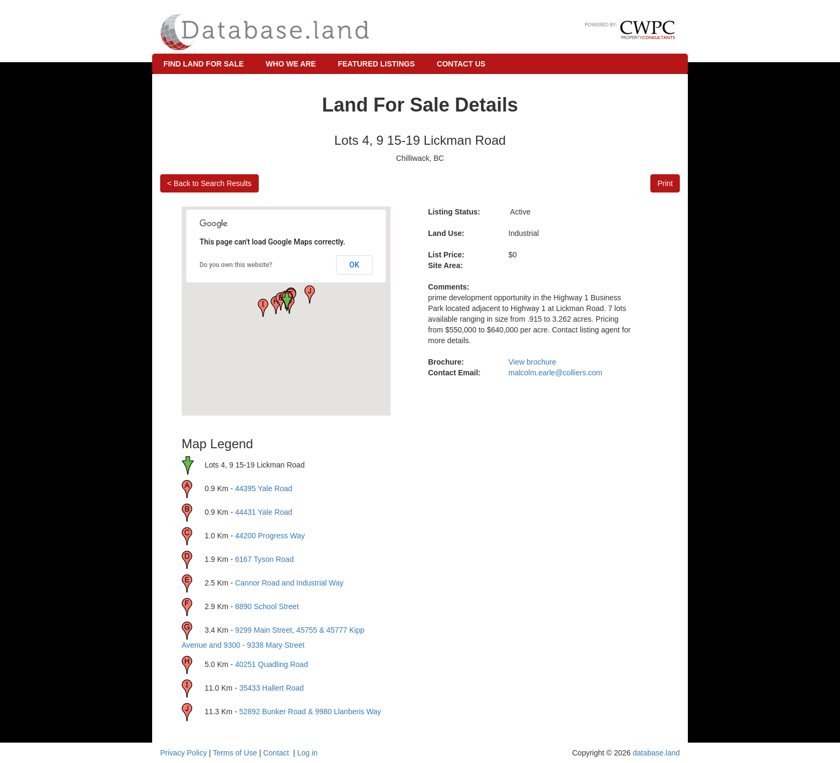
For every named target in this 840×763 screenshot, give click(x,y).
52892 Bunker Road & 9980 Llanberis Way (310, 711)
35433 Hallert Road (271, 688)
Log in (307, 753)
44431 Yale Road (263, 512)
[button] (263, 308)
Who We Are (291, 64)
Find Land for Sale (203, 64)
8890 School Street (267, 606)
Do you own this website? (236, 265)
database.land (656, 753)
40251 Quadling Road (271, 664)
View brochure (532, 362)
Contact (276, 753)
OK (354, 265)
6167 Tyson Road (264, 559)
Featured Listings (376, 64)
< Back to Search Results (209, 183)
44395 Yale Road (263, 488)
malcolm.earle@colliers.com (555, 372)
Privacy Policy (183, 753)
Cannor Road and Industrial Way (289, 583)
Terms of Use (235, 753)
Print (665, 183)
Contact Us (461, 64)
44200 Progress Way (270, 535)
